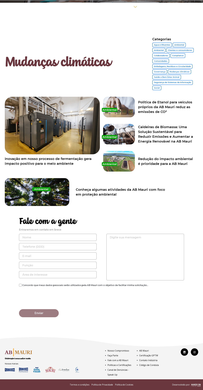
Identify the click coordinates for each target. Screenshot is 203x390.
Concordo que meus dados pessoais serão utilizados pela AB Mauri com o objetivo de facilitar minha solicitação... (83, 285)
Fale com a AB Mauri (170, 6)
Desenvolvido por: (186, 385)
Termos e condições (79, 384)
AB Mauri (144, 350)
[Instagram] (194, 352)
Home (105, 6)
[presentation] (40, 295)
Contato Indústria (148, 360)
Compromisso (122, 6)
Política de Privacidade (102, 384)
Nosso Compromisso (118, 350)
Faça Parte (146, 6)
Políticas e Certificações (119, 365)
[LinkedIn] (184, 352)
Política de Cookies (124, 384)
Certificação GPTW (148, 355)
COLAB (192, 6)
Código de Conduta (149, 365)
